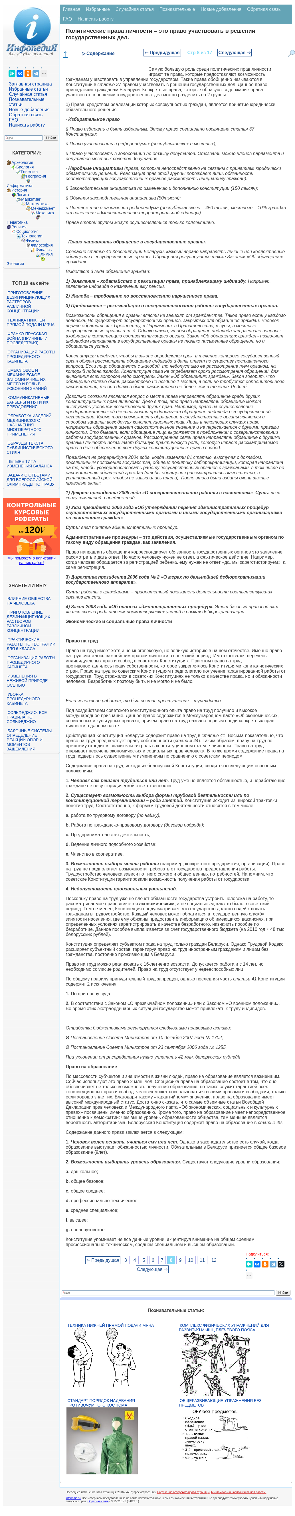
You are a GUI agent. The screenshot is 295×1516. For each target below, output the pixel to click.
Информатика (19, 185)
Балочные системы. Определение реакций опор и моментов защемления (30, 740)
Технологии (31, 236)
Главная (71, 9)
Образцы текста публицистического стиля (29, 448)
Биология (25, 167)
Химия (46, 254)
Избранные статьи (28, 89)
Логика (22, 194)
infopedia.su (73, 1498)
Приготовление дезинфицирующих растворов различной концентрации (28, 301)
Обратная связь (26, 114)
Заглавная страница (30, 84)
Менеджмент (43, 208)
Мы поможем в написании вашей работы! (238, 1492)
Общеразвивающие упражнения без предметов (220, 1402)
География (36, 176)
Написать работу (27, 125)
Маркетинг (31, 199)
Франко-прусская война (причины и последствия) (27, 338)
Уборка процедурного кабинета (23, 699)
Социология (27, 231)
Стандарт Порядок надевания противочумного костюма (100, 1402)
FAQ (13, 119)
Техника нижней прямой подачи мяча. (31, 322)
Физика (32, 240)
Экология (15, 263)
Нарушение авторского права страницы (183, 1492)
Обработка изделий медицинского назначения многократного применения (29, 425)
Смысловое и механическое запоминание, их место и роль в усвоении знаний (27, 379)
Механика (45, 213)
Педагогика (17, 222)
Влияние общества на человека (28, 600)
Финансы (44, 249)
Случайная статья (28, 94)
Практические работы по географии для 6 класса (31, 644)
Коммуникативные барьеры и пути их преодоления (28, 402)
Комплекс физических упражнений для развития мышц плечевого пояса (224, 1327)
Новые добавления (29, 109)
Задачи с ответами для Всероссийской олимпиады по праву (30, 480)
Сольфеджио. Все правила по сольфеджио (27, 717)
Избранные (98, 9)
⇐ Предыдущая (162, 52)
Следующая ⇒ (235, 52)
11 (202, 1260)
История (19, 190)
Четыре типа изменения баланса (29, 463)
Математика (37, 204)
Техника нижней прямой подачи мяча (110, 1325)
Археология (22, 162)
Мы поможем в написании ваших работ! (31, 560)
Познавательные (177, 9)
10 (190, 1260)
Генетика (29, 171)
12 (214, 1260)
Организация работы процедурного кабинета (31, 356)
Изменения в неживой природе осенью (27, 680)
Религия (19, 227)
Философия (41, 245)
